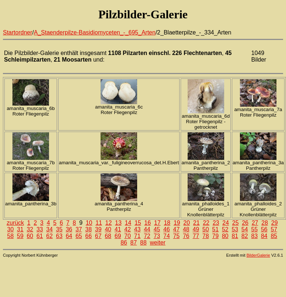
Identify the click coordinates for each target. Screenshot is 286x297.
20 (186, 223)
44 (147, 229)
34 (49, 229)
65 (78, 236)
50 (205, 229)
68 (108, 236)
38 (88, 229)
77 (196, 236)
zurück (15, 223)
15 (138, 223)
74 (166, 236)
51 (215, 229)
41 (117, 229)
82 (244, 236)
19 (177, 223)
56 (264, 229)
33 (40, 229)
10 (89, 223)
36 (69, 229)
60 (30, 236)
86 (124, 242)
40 (108, 229)
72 (147, 236)
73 (157, 236)
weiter (158, 242)
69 (117, 236)
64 (69, 236)
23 (215, 223)
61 (40, 236)
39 (98, 229)
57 (274, 229)
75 (176, 236)
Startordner (17, 32)
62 (49, 236)
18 (167, 223)
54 (244, 229)
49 (196, 229)
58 (10, 236)
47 (176, 229)
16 (147, 223)
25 (235, 223)
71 (137, 236)
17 (157, 223)
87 (133, 242)
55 (254, 229)
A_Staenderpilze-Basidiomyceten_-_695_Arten (95, 32)
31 (20, 229)
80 (225, 236)
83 (254, 236)
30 (10, 229)
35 (59, 229)
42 (127, 229)
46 (166, 229)
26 (245, 223)
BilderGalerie (258, 255)
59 (20, 236)
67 (98, 236)
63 (59, 236)
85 (274, 236)
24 (225, 223)
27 (255, 223)
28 (264, 223)
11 (98, 223)
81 (235, 236)
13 (118, 223)
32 (30, 229)
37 (78, 229)
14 (128, 223)
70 (127, 236)
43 (137, 229)
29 (274, 223)
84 (264, 236)
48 (186, 229)
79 (215, 236)
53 (235, 229)
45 (157, 229)
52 (225, 229)
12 (108, 223)
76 (186, 236)
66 (88, 236)
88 (143, 242)
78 (205, 236)
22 (206, 223)
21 (196, 223)
